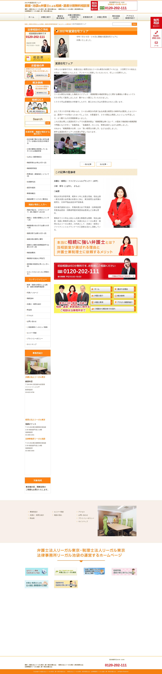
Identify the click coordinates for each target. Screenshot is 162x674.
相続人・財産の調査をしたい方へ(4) (38, 219)
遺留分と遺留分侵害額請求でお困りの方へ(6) (38, 246)
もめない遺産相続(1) (34, 157)
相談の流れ (58, 515)
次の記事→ (104, 164)
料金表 (29, 310)
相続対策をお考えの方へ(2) (36, 162)
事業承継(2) (31, 193)
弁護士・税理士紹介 (34, 304)
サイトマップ (31, 344)
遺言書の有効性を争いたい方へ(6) (38, 265)
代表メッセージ (32, 292)
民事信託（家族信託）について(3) (38, 175)
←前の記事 (87, 164)
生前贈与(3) (31, 182)
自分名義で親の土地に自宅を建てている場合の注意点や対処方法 (38, 141)
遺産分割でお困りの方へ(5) (36, 233)
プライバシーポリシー (35, 338)
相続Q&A (30, 298)
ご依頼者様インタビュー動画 (37, 327)
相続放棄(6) (31, 252)
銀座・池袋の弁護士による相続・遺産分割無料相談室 (37, 286)
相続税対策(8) (32, 168)
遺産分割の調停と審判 (35, 239)
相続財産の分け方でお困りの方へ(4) (38, 226)
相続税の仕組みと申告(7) (36, 258)
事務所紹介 (34, 512)
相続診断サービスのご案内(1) (37, 199)
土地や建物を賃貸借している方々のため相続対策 (37, 150)
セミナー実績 (31, 333)
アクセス (30, 315)
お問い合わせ (31, 321)
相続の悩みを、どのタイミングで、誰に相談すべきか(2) (38, 211)
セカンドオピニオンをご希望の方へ (38, 273)
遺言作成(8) (31, 188)
